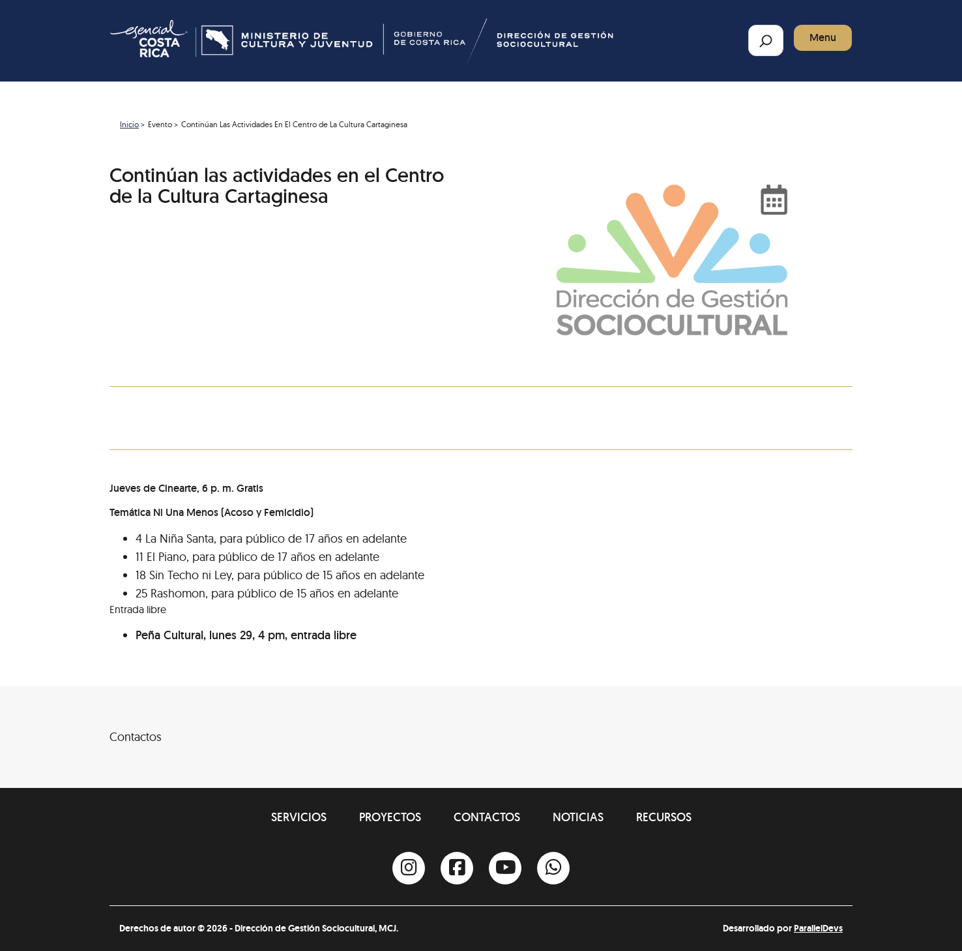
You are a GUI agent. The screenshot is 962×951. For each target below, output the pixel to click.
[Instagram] (408, 868)
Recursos (664, 816)
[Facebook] (457, 868)
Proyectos (390, 816)
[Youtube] (505, 868)
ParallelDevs (818, 928)
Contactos (487, 816)
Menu (822, 37)
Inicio (129, 124)
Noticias (578, 816)
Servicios (299, 816)
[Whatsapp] (553, 868)
